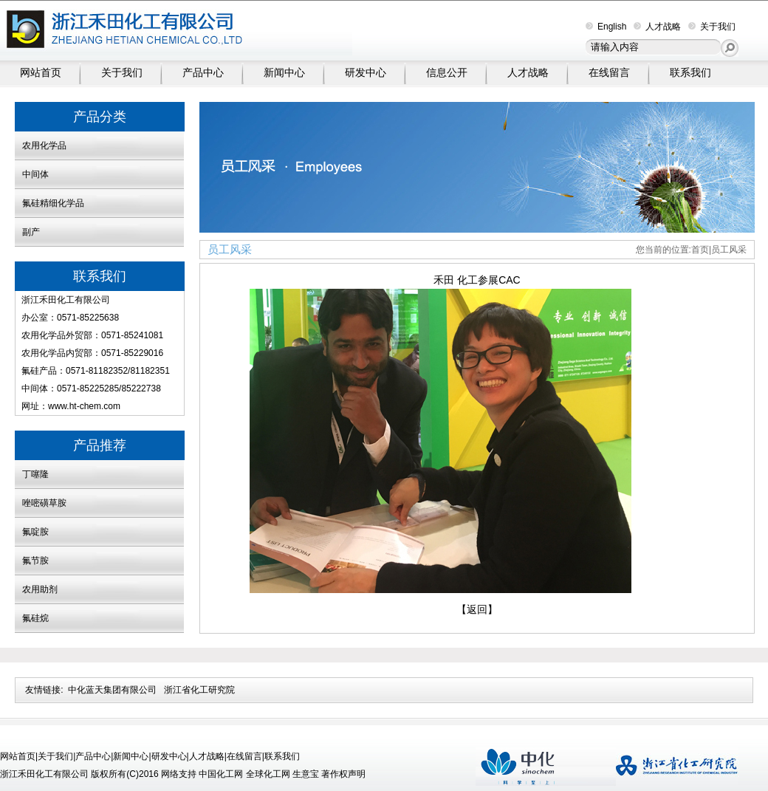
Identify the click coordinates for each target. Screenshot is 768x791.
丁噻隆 (35, 474)
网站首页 (40, 72)
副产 (31, 232)
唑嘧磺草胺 (44, 503)
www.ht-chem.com (84, 406)
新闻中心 (284, 72)
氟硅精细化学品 (53, 203)
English (606, 26)
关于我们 (712, 26)
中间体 (35, 174)
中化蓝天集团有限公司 (112, 690)
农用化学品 (44, 145)
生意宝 (305, 774)
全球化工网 (268, 774)
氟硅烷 (35, 618)
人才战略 (657, 26)
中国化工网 (221, 774)
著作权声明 (343, 774)
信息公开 (446, 72)
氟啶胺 (35, 532)
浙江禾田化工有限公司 (65, 300)
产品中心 (203, 72)
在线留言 (609, 72)
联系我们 (690, 72)
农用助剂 (40, 589)
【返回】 (477, 609)
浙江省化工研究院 (199, 690)
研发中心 (365, 72)
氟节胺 (35, 560)
